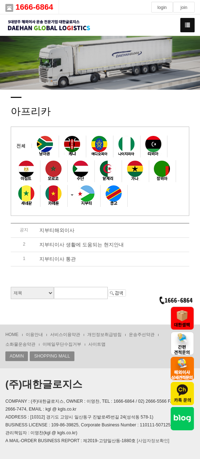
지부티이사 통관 (57, 259)
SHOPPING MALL (52, 356)
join (183, 7)
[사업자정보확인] (153, 440)
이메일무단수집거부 (62, 344)
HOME (12, 334)
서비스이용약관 (65, 334)
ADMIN (17, 356)
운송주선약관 (142, 334)
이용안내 (34, 334)
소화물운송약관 (20, 344)
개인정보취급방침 (104, 334)
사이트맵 (97, 344)
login (162, 7)
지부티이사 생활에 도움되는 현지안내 (81, 244)
